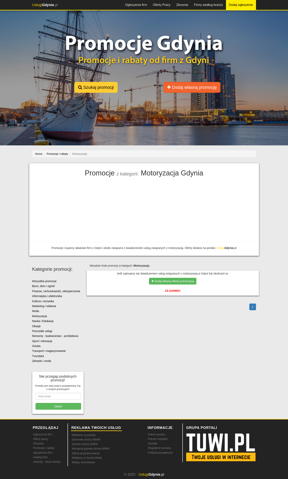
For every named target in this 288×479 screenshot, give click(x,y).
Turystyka (38, 356)
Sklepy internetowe (83, 462)
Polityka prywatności (160, 452)
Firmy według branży (208, 4)
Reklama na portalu (84, 435)
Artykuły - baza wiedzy (46, 461)
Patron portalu (156, 434)
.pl (45, 5)
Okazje (36, 326)
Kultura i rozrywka (43, 301)
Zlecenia (182, 4)
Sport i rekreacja (42, 341)
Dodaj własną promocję (192, 87)
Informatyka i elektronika (47, 296)
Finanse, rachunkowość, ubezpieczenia (56, 291)
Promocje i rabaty (44, 448)
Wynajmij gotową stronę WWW (91, 448)
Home (38, 153)
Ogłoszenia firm (136, 4)
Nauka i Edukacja (43, 321)
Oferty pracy (40, 438)
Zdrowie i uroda (41, 360)
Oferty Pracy (161, 4)
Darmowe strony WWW (86, 439)
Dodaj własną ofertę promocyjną (173, 281)
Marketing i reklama (44, 306)
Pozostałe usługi (42, 331)
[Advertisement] (144, 210)
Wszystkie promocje (44, 281)
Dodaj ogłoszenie (241, 4)
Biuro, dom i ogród (43, 286)
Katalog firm (40, 457)
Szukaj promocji (96, 87)
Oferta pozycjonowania (86, 453)
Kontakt (152, 443)
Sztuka (36, 346)
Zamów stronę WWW (85, 444)
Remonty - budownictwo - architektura (55, 336)
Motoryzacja (39, 316)
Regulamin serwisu (159, 448)
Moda (35, 311)
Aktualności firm (43, 452)
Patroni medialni (158, 438)
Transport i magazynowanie (49, 350)
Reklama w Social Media (87, 457)
